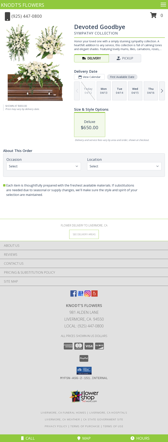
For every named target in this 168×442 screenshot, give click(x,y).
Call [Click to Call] (28, 438)
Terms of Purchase (85, 426)
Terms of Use (113, 426)
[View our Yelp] (94, 295)
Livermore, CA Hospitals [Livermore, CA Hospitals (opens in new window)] (108, 412)
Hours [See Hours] (140, 438)
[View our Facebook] (73, 295)
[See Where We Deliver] (84, 234)
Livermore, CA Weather (62, 419)
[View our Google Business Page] (80, 295)
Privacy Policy (56, 426)
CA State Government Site (103, 419)
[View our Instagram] (87, 295)
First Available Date (122, 77)
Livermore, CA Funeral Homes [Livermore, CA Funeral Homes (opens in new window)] (63, 412)
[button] (156, 16)
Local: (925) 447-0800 (84, 326)
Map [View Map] (84, 438)
